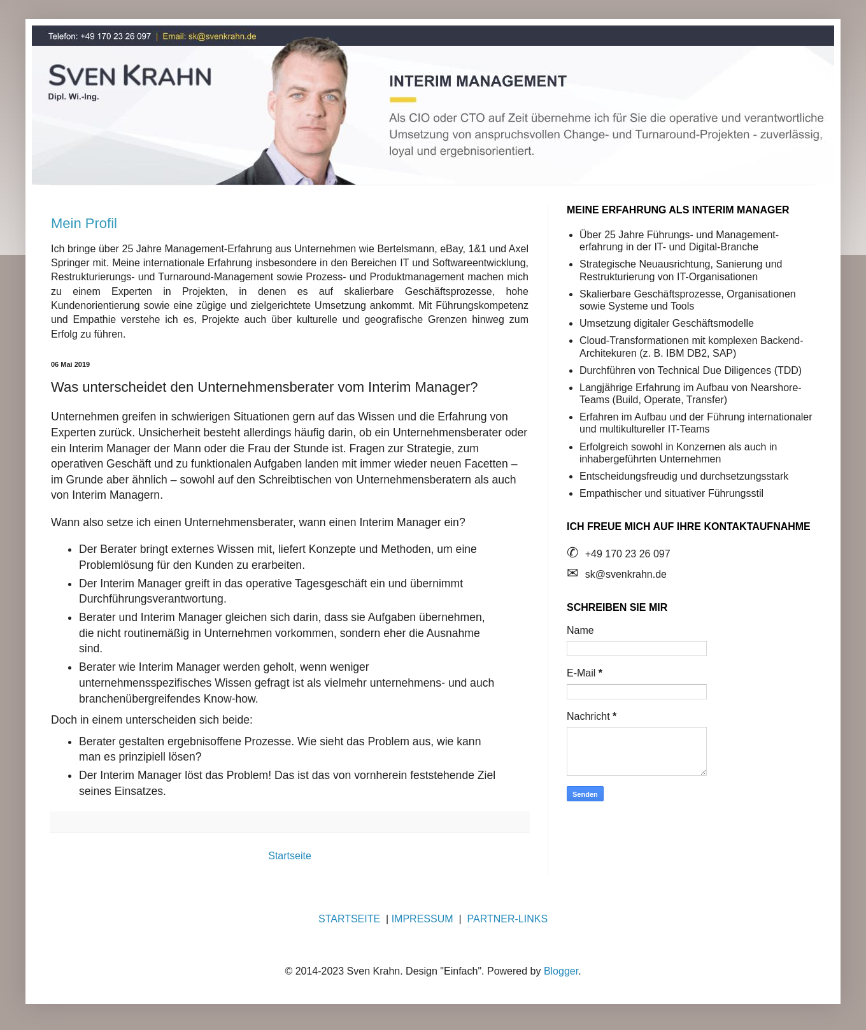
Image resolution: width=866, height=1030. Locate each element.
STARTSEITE (349, 918)
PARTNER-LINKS (507, 918)
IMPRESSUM (422, 918)
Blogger (561, 971)
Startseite (289, 855)
